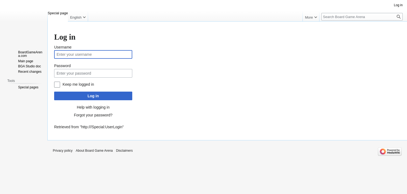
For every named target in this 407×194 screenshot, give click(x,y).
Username (63, 47)
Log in (93, 96)
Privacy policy (62, 151)
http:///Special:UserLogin (102, 127)
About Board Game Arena (94, 151)
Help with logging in (93, 107)
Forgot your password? (93, 115)
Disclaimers (124, 151)
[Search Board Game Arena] (362, 16)
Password (62, 66)
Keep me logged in (78, 84)
